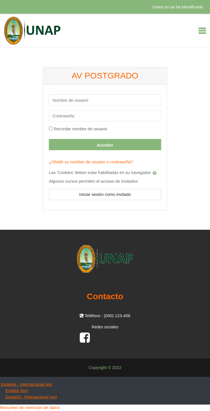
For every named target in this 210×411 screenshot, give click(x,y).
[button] (155, 172)
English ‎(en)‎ (16, 390)
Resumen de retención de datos (30, 407)
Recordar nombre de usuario (80, 128)
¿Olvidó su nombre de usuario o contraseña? (91, 161)
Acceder (105, 145)
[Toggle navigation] (202, 31)
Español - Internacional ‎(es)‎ (26, 384)
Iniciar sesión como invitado (105, 194)
